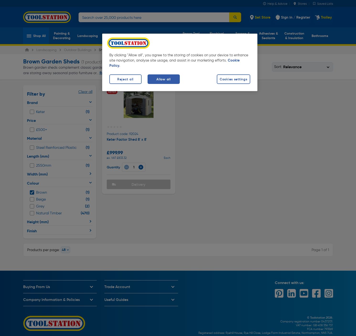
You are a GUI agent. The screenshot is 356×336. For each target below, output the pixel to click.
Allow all (163, 79)
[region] (179, 62)
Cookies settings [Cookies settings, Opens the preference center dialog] (233, 79)
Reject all (125, 79)
